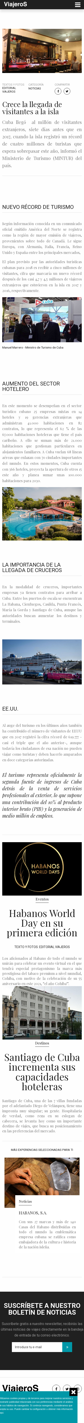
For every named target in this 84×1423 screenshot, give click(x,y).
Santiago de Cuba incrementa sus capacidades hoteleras (42, 1071)
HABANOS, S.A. (33, 1212)
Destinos (42, 1043)
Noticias (34, 88)
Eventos (42, 899)
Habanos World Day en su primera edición (42, 922)
